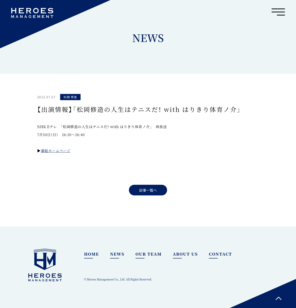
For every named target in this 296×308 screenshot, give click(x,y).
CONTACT (220, 254)
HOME (91, 254)
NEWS (117, 254)
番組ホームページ (56, 150)
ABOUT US (185, 254)
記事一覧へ (148, 190)
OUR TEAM (149, 254)
